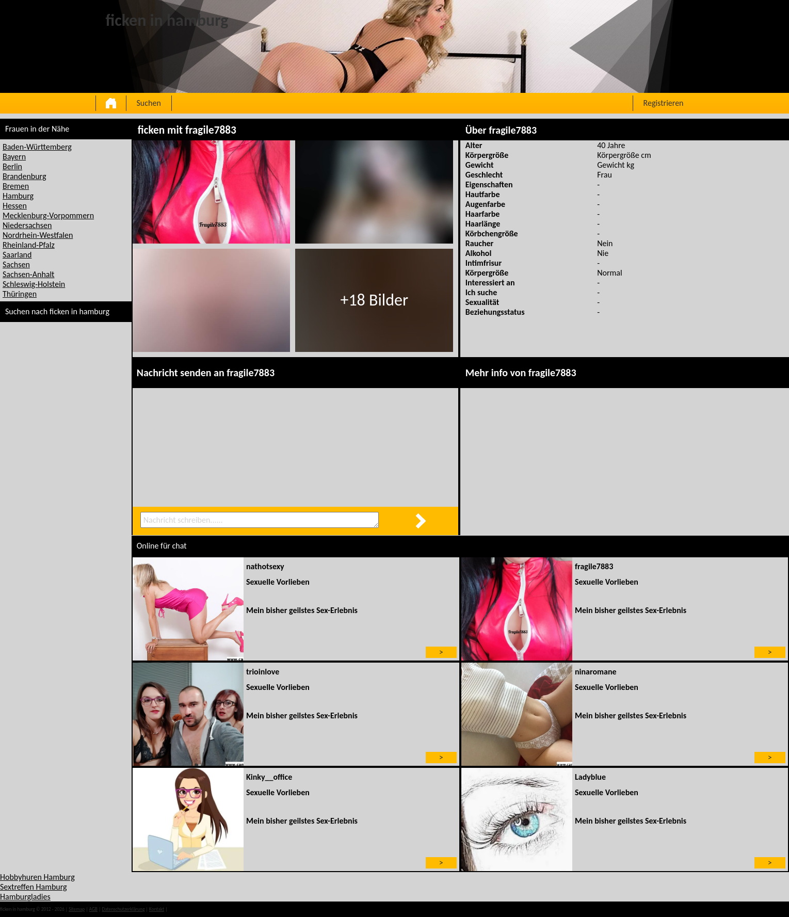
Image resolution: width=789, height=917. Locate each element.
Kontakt (156, 909)
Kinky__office (269, 777)
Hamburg (18, 196)
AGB (93, 909)
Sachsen (16, 264)
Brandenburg (24, 176)
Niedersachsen (27, 225)
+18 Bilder (374, 300)
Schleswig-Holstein (34, 284)
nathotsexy (265, 566)
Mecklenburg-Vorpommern (48, 215)
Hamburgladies (25, 897)
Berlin (12, 166)
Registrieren (663, 103)
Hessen (15, 206)
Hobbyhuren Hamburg (37, 877)
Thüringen (20, 294)
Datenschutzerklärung (123, 909)
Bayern (14, 157)
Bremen (16, 186)
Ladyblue (590, 777)
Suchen (149, 103)
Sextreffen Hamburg (33, 887)
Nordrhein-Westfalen (38, 235)
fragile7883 (594, 566)
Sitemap (77, 909)
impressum (179, 909)
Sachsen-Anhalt (28, 274)
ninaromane (596, 672)
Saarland (17, 255)
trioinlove (262, 672)
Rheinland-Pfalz (29, 245)
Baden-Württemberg (37, 147)
